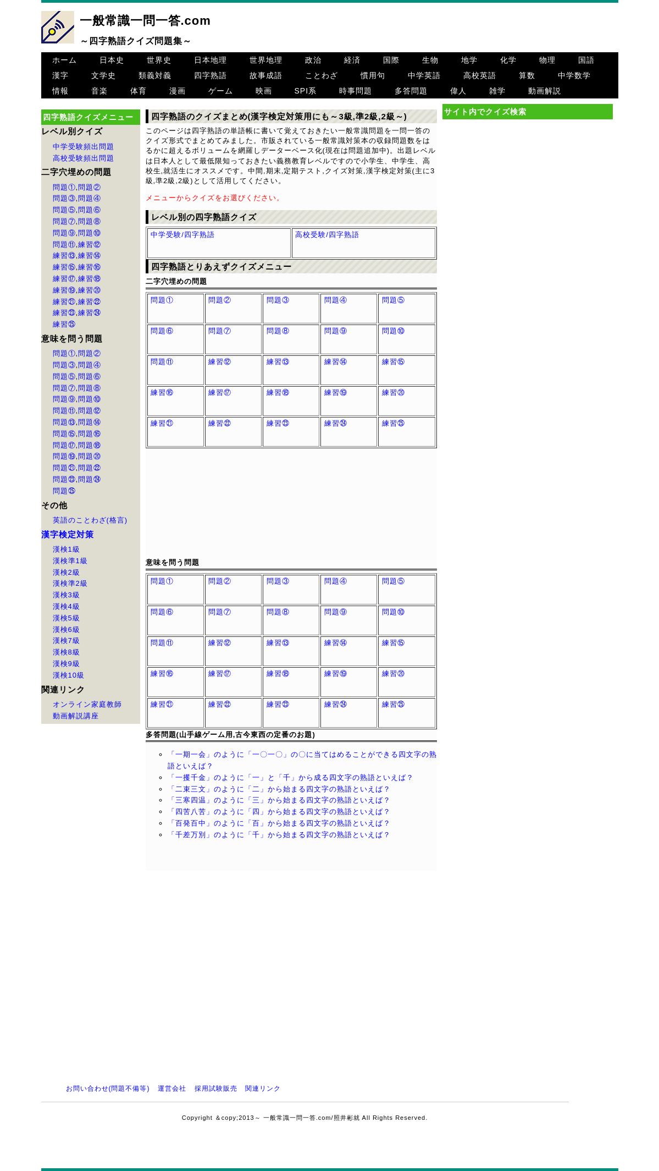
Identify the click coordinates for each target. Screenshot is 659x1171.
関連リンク (263, 1088)
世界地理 (266, 60)
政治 (313, 60)
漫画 (177, 90)
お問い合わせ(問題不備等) (108, 1088)
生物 (430, 60)
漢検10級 (69, 675)
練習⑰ (64, 278)
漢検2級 (66, 572)
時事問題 (355, 90)
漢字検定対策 (67, 534)
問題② (89, 187)
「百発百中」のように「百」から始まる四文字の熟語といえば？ (279, 823)
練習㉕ (64, 324)
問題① (64, 187)
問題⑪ (64, 244)
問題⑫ (89, 410)
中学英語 (424, 75)
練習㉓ (64, 313)
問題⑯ (89, 434)
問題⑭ (89, 422)
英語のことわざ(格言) (90, 520)
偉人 (458, 90)
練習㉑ (64, 302)
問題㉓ (64, 479)
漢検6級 (66, 629)
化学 (508, 60)
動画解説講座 (76, 716)
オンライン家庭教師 (87, 704)
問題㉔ (89, 479)
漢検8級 (66, 652)
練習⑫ (89, 244)
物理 (547, 60)
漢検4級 (66, 606)
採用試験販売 (216, 1088)
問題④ (89, 198)
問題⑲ (64, 456)
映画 (264, 90)
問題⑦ (64, 221)
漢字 (60, 75)
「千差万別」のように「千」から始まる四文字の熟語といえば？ (279, 835)
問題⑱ (89, 445)
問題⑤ (64, 210)
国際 (391, 60)
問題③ (64, 198)
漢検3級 (66, 595)
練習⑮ (64, 267)
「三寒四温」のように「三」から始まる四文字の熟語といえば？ (279, 800)
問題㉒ (89, 468)
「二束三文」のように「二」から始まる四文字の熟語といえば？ (279, 789)
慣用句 (373, 75)
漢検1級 (66, 549)
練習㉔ (89, 313)
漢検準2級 (70, 583)
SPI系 (306, 90)
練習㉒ (89, 302)
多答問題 (411, 90)
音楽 (99, 90)
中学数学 (574, 75)
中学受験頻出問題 (83, 146)
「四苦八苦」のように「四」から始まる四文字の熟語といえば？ (279, 811)
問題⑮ (64, 434)
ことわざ (321, 75)
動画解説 (544, 90)
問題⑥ (89, 210)
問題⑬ (64, 422)
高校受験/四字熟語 (327, 234)
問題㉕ (64, 491)
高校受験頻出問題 (83, 158)
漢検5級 (66, 618)
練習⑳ (89, 290)
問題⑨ (64, 233)
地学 (469, 60)
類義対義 (155, 75)
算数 (527, 75)
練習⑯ (89, 267)
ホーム (64, 60)
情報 (60, 90)
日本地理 (210, 60)
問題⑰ (64, 445)
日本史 (111, 60)
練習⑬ (64, 255)
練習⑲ (64, 290)
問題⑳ (89, 456)
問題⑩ (89, 233)
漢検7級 (66, 640)
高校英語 (479, 75)
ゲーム (220, 90)
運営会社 (172, 1088)
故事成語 (266, 75)
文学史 (103, 75)
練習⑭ (89, 255)
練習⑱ (89, 278)
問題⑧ (89, 221)
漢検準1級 (70, 561)
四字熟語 (210, 75)
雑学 (497, 90)
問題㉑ (64, 468)
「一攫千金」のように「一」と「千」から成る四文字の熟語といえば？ (291, 777)
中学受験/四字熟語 (183, 234)
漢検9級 (66, 663)
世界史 (159, 60)
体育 (138, 90)
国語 (586, 60)
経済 (352, 60)
